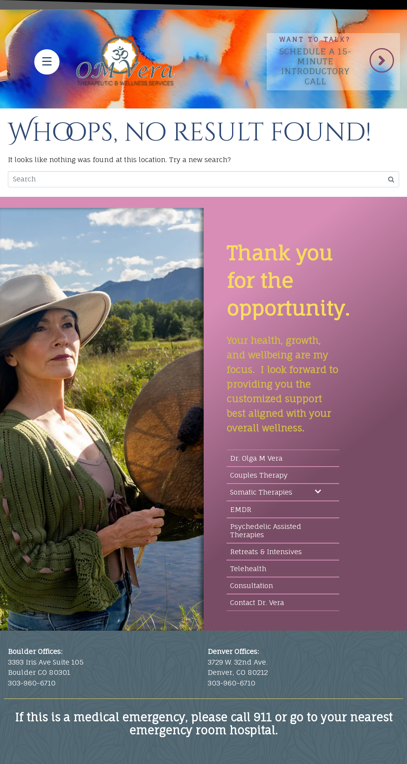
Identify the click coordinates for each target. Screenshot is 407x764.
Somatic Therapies (276, 492)
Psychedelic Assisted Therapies (265, 530)
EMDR (240, 509)
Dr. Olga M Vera (256, 458)
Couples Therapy (259, 475)
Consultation (251, 585)
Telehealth (248, 568)
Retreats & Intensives (266, 551)
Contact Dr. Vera (257, 602)
